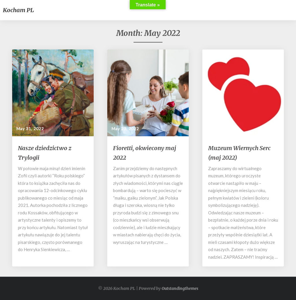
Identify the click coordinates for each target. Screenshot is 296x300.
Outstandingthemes (180, 288)
